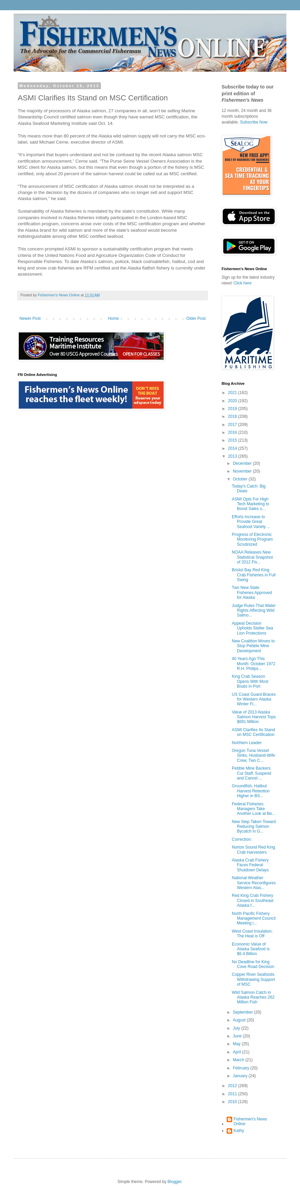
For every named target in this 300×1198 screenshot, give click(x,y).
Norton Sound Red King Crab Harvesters (253, 849)
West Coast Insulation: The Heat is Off (252, 933)
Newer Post (30, 318)
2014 (233, 448)
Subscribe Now (254, 122)
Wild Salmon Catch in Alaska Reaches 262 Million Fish (253, 997)
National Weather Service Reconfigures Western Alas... (254, 882)
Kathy (239, 1130)
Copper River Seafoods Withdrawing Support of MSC (253, 979)
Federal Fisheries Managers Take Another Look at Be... (253, 809)
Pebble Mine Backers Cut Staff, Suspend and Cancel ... (251, 773)
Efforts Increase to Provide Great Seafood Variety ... (251, 521)
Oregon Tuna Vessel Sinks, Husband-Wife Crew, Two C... (253, 755)
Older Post (196, 318)
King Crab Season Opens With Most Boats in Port (250, 681)
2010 (233, 1101)
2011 (233, 1094)
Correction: (242, 839)
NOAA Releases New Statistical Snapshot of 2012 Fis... (252, 557)
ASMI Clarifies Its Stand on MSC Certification (253, 732)
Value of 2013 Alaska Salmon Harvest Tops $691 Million (254, 717)
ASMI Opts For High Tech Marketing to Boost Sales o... (250, 504)
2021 (233, 392)
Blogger (174, 1181)
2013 (233, 456)
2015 (233, 440)
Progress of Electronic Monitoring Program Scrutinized (252, 539)
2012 (233, 1085)
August (240, 1020)
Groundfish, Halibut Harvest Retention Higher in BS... (251, 791)
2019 (233, 408)
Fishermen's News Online (250, 1121)
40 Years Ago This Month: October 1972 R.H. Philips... (253, 663)
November (243, 471)
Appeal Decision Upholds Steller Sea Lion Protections (252, 628)
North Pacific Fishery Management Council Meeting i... (253, 918)
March (239, 1059)
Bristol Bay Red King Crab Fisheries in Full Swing (253, 575)
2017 (233, 424)
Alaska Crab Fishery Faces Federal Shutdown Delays (250, 865)
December (243, 463)
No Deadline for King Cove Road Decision (253, 964)
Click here (243, 283)
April (237, 1052)
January (241, 1075)
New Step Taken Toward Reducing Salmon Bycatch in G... (254, 826)
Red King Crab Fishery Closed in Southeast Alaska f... (252, 900)
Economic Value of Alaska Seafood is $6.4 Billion (251, 949)
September (243, 1012)
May (237, 1043)
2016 (233, 432)
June (238, 1036)
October (241, 479)
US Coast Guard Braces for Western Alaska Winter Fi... (254, 699)
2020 (233, 400)
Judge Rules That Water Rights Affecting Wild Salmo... (254, 610)
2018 (233, 416)
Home (113, 318)
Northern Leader (246, 742)
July (237, 1028)
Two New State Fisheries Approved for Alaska (252, 592)
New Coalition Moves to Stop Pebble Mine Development (253, 646)
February (241, 1068)
